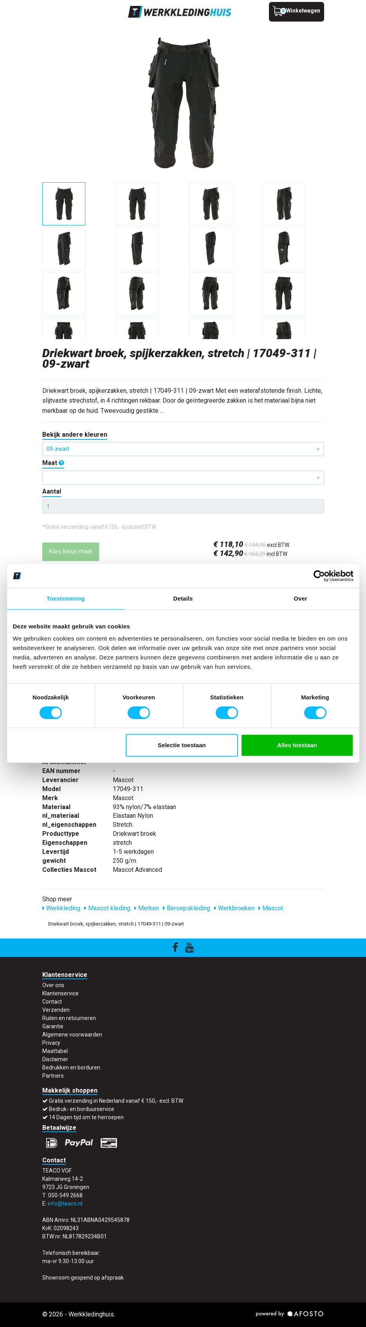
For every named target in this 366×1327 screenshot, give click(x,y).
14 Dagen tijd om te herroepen (86, 1117)
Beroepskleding (186, 908)
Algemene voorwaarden (72, 1034)
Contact (52, 1001)
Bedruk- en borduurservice (81, 1109)
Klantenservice (60, 993)
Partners (53, 1076)
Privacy (51, 1043)
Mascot (270, 908)
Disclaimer (55, 1059)
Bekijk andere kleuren (74, 434)
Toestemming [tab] (66, 598)
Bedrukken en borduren (71, 1067)
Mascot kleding (107, 908)
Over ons (53, 985)
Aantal (51, 491)
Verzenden (56, 1010)
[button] (183, 477)
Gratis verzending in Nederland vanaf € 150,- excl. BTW (116, 1101)
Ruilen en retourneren (69, 1018)
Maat (53, 463)
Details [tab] (183, 598)
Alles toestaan (297, 745)
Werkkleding (61, 908)
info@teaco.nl (65, 1203)
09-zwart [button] (183, 449)
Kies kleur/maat (70, 551)
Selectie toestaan (182, 745)
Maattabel (55, 1051)
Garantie (52, 1026)
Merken (146, 908)
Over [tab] (300, 598)
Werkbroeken (234, 908)
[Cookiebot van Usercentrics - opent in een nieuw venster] (319, 576)
